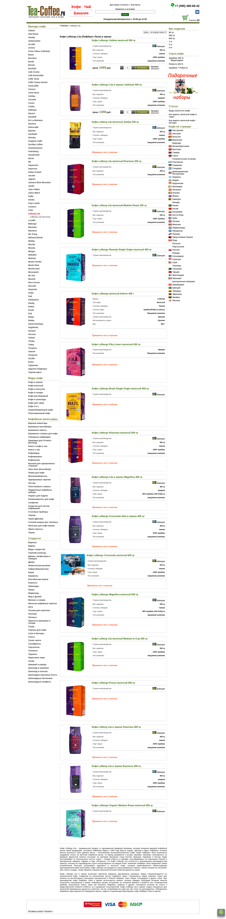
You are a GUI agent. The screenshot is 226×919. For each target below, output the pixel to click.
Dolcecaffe (33, 127)
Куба (174, 218)
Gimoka (32, 137)
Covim (31, 103)
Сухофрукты (34, 644)
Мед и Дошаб (35, 596)
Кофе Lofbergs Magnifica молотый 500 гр (115, 594)
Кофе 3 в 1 (33, 406)
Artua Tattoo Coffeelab (39, 51)
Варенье (32, 542)
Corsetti (32, 99)
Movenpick (33, 272)
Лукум (31, 589)
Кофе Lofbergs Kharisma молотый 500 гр (115, 433)
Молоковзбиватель (37, 476)
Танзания (177, 269)
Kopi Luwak (34, 203)
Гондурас (177, 168)
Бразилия (177, 140)
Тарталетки (33, 647)
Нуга (30, 607)
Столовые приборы (38, 512)
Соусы (31, 637)
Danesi (31, 113)
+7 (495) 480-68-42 (187, 5)
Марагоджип (177, 60)
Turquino (32, 348)
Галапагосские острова (184, 159)
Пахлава (32, 614)
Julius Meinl (34, 193)
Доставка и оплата (119, 5)
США (174, 262)
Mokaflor (32, 255)
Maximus (32, 230)
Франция (176, 278)
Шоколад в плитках (38, 671)
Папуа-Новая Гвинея (182, 237)
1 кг (170, 41)
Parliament (33, 300)
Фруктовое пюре (36, 657)
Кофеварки (33, 453)
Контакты (135, 5)
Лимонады (33, 586)
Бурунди (176, 143)
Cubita (31, 106)
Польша (176, 243)
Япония (176, 300)
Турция (176, 272)
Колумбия (177, 212)
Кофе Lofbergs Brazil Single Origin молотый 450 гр (120, 388)
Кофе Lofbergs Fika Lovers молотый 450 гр (116, 344)
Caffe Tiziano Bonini (38, 82)
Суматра (176, 259)
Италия (176, 193)
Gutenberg (33, 151)
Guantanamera (35, 148)
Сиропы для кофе (37, 630)
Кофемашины (35, 456)
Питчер (31, 483)
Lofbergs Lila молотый (40, 217)
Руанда (176, 253)
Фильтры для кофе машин (41, 525)
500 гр (172, 38)
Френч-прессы (35, 529)
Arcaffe (31, 44)
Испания (176, 189)
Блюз (31, 362)
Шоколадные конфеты (39, 682)
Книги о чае (34, 449)
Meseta (31, 248)
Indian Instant (34, 172)
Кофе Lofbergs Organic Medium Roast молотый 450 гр (122, 805)
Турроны (32, 654)
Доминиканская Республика (180, 172)
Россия (176, 250)
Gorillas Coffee (35, 144)
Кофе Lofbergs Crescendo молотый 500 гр (110, 555)
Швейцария (178, 284)
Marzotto (32, 227)
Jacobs (31, 175)
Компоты (32, 583)
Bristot (31, 65)
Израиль (176, 177)
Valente (31, 351)
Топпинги (33, 651)
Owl (30, 296)
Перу (174, 240)
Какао (31, 572)
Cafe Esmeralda (35, 75)
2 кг (170, 44)
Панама (176, 234)
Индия (175, 180)
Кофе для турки (36, 403)
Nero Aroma (34, 282)
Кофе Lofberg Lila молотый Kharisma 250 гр (116, 161)
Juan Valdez (34, 189)
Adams (31, 30)
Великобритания (180, 146)
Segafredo (33, 327)
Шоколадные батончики (40, 678)
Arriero (31, 48)
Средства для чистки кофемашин (38, 507)
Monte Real (33, 265)
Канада (175, 202)
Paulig (31, 303)
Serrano (32, 334)
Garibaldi (32, 134)
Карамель (33, 576)
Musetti (31, 279)
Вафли (31, 546)
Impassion (33, 165)
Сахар (31, 626)
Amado (31, 37)
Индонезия (177, 183)
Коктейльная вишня (38, 579)
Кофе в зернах (35, 382)
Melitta (31, 241)
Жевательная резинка (39, 565)
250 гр (172, 35)
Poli (30, 313)
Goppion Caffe (35, 141)
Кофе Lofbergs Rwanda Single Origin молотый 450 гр (121, 249)
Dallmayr (32, 110)
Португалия (178, 246)
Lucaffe (31, 220)
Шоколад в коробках (38, 668)
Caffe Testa (33, 79)
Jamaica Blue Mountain (39, 182)
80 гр (171, 32)
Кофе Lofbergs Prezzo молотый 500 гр (113, 683)
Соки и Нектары (36, 633)
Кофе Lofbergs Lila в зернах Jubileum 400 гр (117, 84)
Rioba (31, 317)
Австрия (176, 133)
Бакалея (81, 13)
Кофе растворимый (38, 396)
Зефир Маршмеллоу (38, 569)
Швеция (161, 46)
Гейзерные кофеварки (39, 437)
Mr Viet (31, 275)
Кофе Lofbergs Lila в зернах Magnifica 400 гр (117, 477)
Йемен (175, 196)
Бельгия (176, 137)
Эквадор (176, 291)
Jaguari (31, 179)
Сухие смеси (34, 640)
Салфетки (33, 502)
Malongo (32, 224)
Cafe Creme (33, 72)
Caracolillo (33, 86)
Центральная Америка (183, 281)
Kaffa (30, 196)
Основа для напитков (39, 610)
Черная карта (35, 372)
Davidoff (32, 117)
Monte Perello (35, 262)
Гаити (175, 156)
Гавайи (175, 152)
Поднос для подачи (38, 496)
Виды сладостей (36, 549)
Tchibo (31, 341)
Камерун (176, 199)
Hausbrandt (33, 155)
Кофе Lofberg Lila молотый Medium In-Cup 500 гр (119, 638)
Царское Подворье (37, 369)
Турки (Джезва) (35, 519)
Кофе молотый (35, 385)
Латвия (176, 221)
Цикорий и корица (37, 664)
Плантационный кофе (39, 413)
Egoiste (32, 130)
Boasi (31, 55)
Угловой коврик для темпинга (43, 522)
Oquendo (32, 289)
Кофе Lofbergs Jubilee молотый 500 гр (113, 40)
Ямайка (176, 297)
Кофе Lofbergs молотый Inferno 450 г (113, 293)
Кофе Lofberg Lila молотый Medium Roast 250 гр (119, 205)
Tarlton (31, 338)
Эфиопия (177, 294)
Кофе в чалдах (35, 392)
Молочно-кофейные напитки (42, 603)
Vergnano (32, 355)
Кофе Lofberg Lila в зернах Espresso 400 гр (116, 766)
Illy (29, 162)
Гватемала (177, 162)
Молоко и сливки (36, 600)
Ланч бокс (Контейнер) (39, 469)
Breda (31, 61)
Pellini (31, 306)
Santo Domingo (35, 324)
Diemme (32, 124)
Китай (175, 208)
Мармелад (33, 593)
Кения (175, 205)
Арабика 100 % (176, 58)
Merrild (31, 244)
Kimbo (31, 200)
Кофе (76, 7)
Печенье (32, 617)
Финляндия (178, 275)
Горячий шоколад (37, 553)
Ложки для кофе (36, 473)
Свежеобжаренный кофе (40, 410)
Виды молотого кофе (179, 110)
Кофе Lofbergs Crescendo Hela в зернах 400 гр (118, 516)
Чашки (31, 532)
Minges (31, 251)
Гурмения (33, 365)
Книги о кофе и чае (37, 446)
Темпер (32, 515)
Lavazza (32, 206)
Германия (177, 165)
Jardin (31, 186)
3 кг (170, 47)
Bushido (32, 68)
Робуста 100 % (176, 64)
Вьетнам (176, 149)
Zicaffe (31, 358)
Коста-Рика (177, 215)
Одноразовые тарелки (39, 479)
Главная (64, 25)
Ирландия (177, 186)
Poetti (31, 310)
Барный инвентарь (37, 423)
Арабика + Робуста (178, 68)
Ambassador (34, 41)
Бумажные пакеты (37, 430)
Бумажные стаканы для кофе (43, 433)
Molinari (32, 258)
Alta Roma (33, 34)
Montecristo (34, 268)
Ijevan (31, 158)
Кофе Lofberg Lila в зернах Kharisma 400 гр (116, 727)
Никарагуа (177, 231)
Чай (87, 7)
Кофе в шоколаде (37, 399)
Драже (31, 562)
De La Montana (35, 120)
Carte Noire (33, 93)
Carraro (32, 89)
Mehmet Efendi (35, 237)
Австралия (177, 130)
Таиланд (176, 265)
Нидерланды (178, 227)
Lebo (30, 210)
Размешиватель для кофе (41, 499)
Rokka (31, 320)
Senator (32, 331)
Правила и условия (125, 9)
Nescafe (32, 286)
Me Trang (32, 234)
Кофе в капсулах (36, 389)
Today (31, 344)
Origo (31, 293)
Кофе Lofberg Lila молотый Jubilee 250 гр (115, 122)
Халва (31, 661)
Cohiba (31, 96)
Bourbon (32, 58)
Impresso (32, 168)
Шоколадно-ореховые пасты (42, 675)
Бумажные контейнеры (39, 426)
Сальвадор (178, 256)
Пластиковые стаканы (39, 486)
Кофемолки (34, 460)
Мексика (176, 224)
